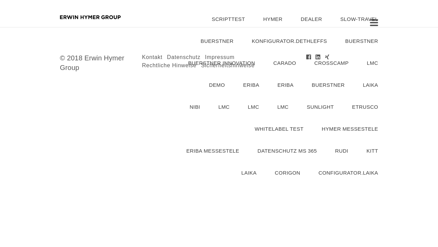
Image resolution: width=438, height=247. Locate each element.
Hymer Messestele (350, 129)
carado (284, 63)
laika (370, 85)
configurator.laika (348, 173)
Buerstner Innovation (221, 63)
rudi (341, 151)
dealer (311, 19)
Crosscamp (331, 63)
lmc (372, 63)
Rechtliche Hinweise (169, 65)
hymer (272, 19)
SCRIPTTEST (228, 19)
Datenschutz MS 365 (287, 151)
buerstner (217, 41)
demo (217, 85)
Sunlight (320, 107)
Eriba (286, 85)
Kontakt (152, 57)
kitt (372, 151)
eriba (251, 85)
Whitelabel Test (279, 129)
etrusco (365, 107)
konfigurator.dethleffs (289, 41)
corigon (287, 173)
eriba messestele (212, 151)
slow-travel (359, 19)
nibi (195, 107)
